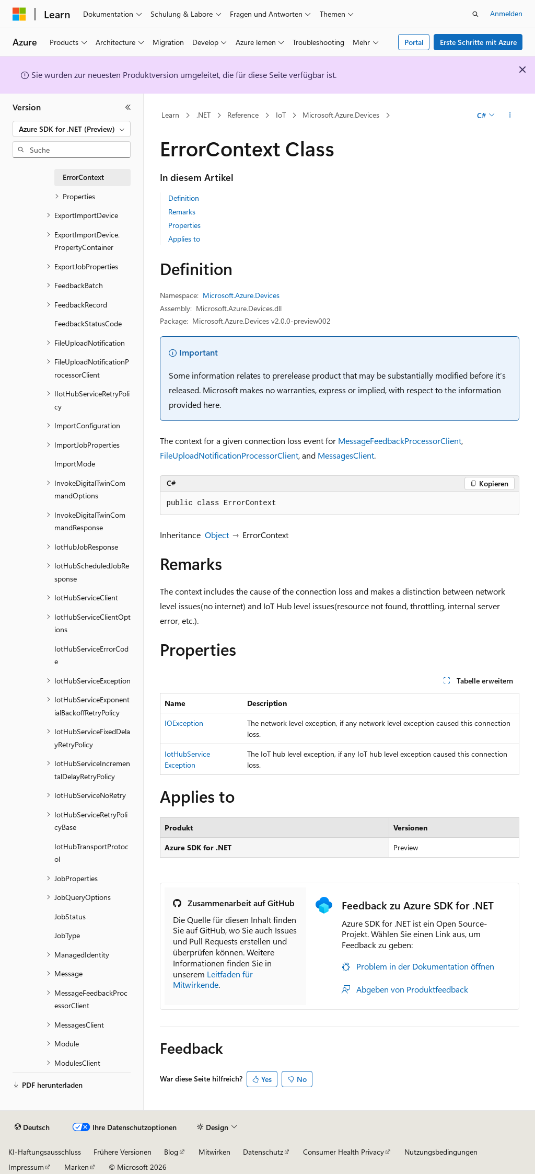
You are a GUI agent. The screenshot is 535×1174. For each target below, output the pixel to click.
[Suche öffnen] (475, 14)
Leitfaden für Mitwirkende (213, 979)
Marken (76, 1167)
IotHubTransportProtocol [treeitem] (91, 852)
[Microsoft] (19, 14)
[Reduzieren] (128, 107)
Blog (171, 1152)
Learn (170, 115)
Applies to (184, 239)
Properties (184, 225)
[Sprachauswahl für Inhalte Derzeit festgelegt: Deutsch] (32, 1127)
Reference (243, 115)
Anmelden (506, 13)
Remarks (181, 211)
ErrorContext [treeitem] (83, 177)
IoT (281, 115)
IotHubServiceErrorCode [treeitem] (91, 655)
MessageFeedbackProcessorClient (399, 440)
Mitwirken (214, 1152)
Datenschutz (263, 1152)
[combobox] (72, 129)
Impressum (26, 1167)
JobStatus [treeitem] (70, 916)
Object (217, 534)
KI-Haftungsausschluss (44, 1152)
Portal (414, 42)
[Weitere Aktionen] (510, 115)
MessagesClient (346, 455)
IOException (184, 723)
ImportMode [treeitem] (74, 464)
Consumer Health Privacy (343, 1152)
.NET (203, 115)
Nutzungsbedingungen (441, 1152)
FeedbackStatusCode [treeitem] (88, 323)
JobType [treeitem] (67, 935)
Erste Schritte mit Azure (478, 42)
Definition (183, 198)
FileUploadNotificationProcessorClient (229, 455)
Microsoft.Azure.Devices (341, 115)
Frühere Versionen (123, 1152)
